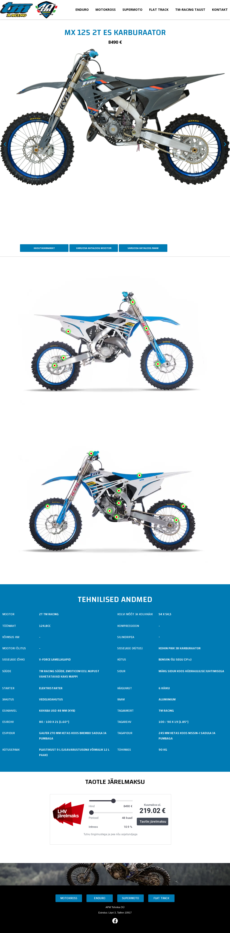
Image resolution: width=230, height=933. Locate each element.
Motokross (105, 9)
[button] (5, 144)
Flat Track (158, 9)
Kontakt (220, 9)
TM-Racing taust (190, 9)
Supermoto (132, 9)
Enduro (82, 9)
